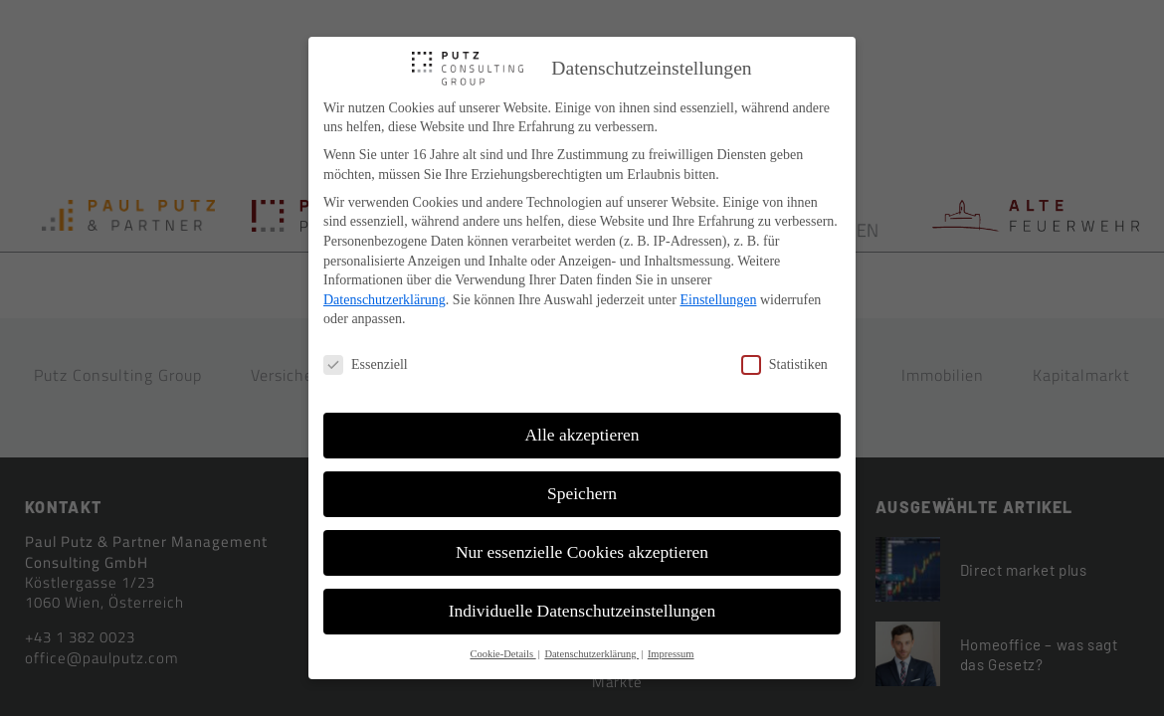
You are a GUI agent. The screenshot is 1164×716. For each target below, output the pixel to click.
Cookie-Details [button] (502, 653)
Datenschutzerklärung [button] (591, 653)
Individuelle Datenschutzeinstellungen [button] (582, 611)
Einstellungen (717, 299)
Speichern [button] (582, 493)
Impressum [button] (671, 653)
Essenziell (365, 364)
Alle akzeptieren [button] (581, 435)
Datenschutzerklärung (384, 299)
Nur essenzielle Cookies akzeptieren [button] (582, 552)
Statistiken (784, 364)
